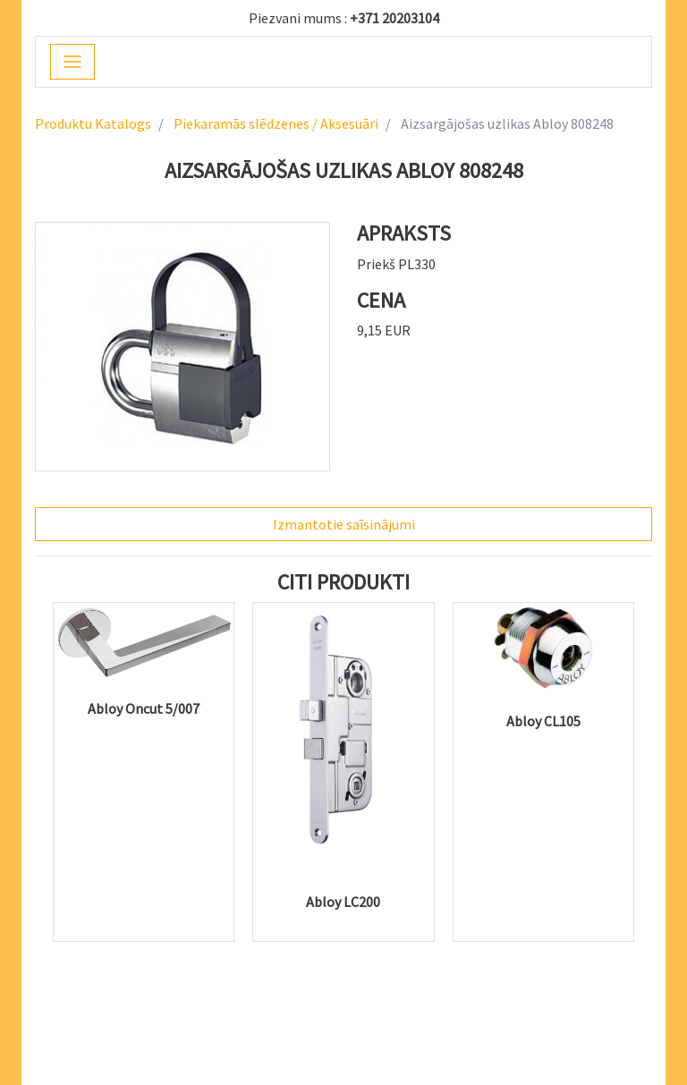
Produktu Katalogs (93, 123)
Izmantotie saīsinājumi (344, 524)
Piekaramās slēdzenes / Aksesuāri (274, 123)
